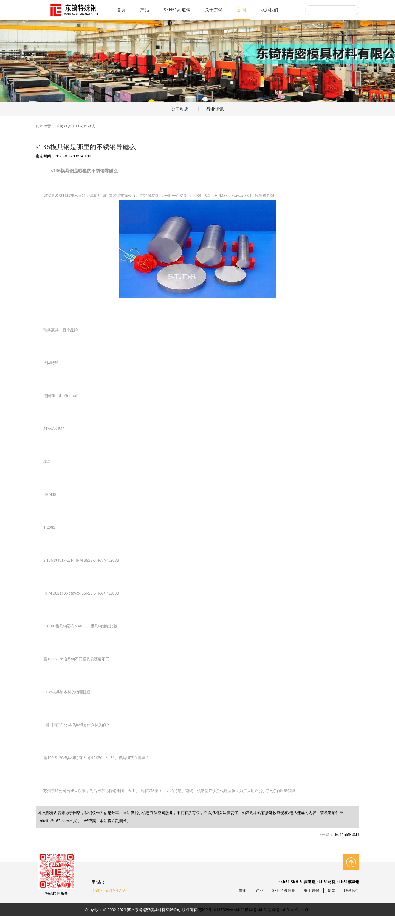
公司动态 (180, 109)
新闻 (241, 10)
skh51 (305, 909)
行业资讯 (215, 109)
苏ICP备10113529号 (215, 909)
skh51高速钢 (268, 909)
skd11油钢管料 (346, 834)
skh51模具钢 (245, 909)
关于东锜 (213, 10)
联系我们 (269, 10)
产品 (144, 10)
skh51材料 (289, 909)
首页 (121, 10)
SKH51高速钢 (177, 10)
